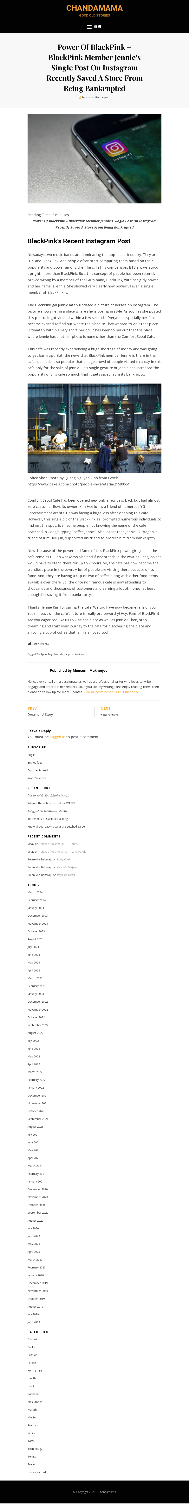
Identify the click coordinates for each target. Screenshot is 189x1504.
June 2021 (34, 1143)
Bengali (32, 1340)
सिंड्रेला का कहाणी (66, 876)
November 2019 (38, 1292)
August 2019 (35, 1307)
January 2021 (36, 1182)
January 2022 (36, 1089)
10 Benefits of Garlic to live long (48, 820)
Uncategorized (37, 1473)
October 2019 (36, 1300)
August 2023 (35, 940)
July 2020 (33, 1229)
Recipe (32, 1434)
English (32, 1348)
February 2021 (37, 1174)
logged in (57, 737)
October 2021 (36, 1112)
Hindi (31, 1387)
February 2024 (37, 901)
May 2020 (34, 1245)
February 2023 (37, 987)
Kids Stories (35, 1403)
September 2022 (38, 1026)
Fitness (32, 1364)
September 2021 (38, 1120)
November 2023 (38, 924)
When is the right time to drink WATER (51, 804)
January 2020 (36, 1276)
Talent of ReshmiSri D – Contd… (59, 845)
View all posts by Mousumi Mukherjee (111, 693)
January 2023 (36, 995)
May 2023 (34, 963)
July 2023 (33, 948)
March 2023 (35, 979)
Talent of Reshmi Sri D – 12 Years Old (62, 852)
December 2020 (38, 1190)
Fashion (32, 1356)
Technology (35, 1449)
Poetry (32, 1426)
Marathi (32, 1410)
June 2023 (34, 955)
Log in (31, 756)
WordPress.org (37, 779)
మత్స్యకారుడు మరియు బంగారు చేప (47, 812)
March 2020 (35, 1260)
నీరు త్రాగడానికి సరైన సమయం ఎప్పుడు (48, 796)
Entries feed (35, 763)
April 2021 (34, 1159)
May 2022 (34, 1057)
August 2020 (35, 1221)
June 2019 (34, 1323)
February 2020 (37, 1268)
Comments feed (38, 771)
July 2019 (33, 1315)
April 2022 (34, 1065)
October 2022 (36, 1018)
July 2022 (33, 1042)
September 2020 (38, 1214)
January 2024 (36, 909)
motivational (78, 655)
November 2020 (38, 1198)
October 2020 (36, 1206)
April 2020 (34, 1253)
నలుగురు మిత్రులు (67, 868)
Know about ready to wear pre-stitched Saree (56, 827)
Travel (31, 1465)
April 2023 (34, 971)
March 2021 (35, 1167)
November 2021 (38, 1104)
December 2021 (38, 1096)
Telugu (32, 1457)
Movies (32, 1418)
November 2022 (38, 1010)
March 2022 (35, 1073)
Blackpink (41, 655)
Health (32, 1379)
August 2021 (35, 1128)
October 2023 (36, 932)
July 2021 (33, 1135)
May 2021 (34, 1151)
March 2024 (35, 893)
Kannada (33, 1395)
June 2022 (34, 1049)
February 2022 (37, 1081)
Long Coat (63, 860)
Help (67, 655)
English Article (55, 655)
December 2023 (38, 917)
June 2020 (34, 1237)
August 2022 (35, 1034)
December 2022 (38, 1003)
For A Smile (35, 1371)
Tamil (31, 1442)
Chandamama (94, 8)
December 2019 (38, 1284)
